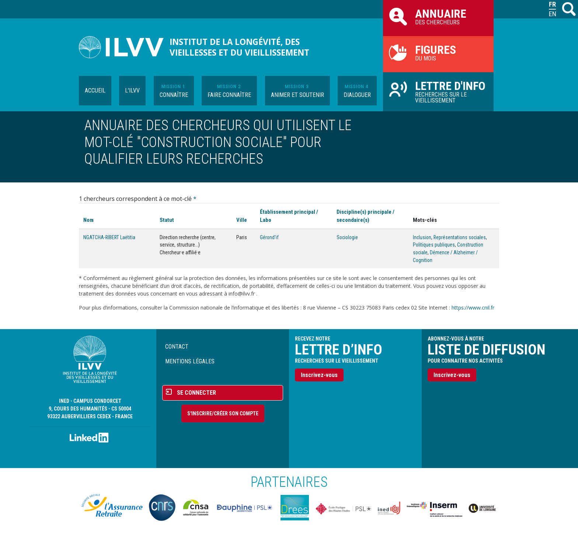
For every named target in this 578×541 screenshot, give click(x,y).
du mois (438, 52)
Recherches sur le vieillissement (438, 91)
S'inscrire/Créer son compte (222, 413)
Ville (241, 220)
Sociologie (347, 237)
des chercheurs (438, 16)
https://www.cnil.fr (473, 307)
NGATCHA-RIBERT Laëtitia (109, 237)
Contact (176, 346)
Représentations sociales (460, 237)
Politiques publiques (434, 245)
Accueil (95, 90)
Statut (167, 220)
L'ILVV (132, 90)
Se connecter (196, 392)
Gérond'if (269, 237)
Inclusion (422, 237)
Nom (88, 220)
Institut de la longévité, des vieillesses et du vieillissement (239, 47)
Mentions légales (190, 361)
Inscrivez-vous (319, 374)
